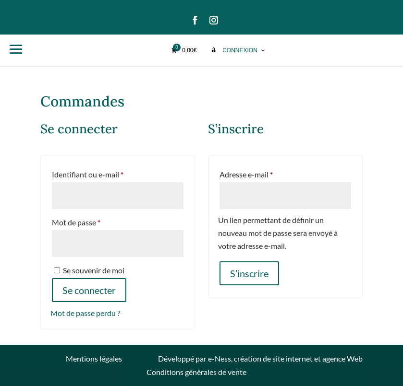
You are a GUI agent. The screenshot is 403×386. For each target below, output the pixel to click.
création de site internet (273, 358)
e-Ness (219, 358)
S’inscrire (249, 273)
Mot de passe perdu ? (85, 312)
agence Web (342, 358)
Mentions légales (94, 358)
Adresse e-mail (265, 173)
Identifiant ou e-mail (106, 173)
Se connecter (89, 290)
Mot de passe (95, 221)
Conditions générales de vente (196, 371)
